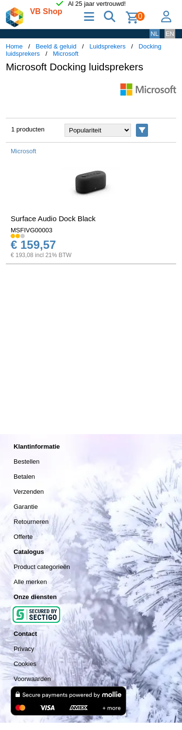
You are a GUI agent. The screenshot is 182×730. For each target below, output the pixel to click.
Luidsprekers (107, 46)
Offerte (23, 536)
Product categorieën (42, 566)
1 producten (28, 129)
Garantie (26, 506)
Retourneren (31, 521)
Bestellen (26, 461)
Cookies (25, 663)
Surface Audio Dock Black (53, 218)
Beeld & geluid (56, 46)
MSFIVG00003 (31, 230)
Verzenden (29, 491)
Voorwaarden (32, 678)
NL (154, 33)
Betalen (24, 476)
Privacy (24, 648)
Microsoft (66, 53)
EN (169, 33)
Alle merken (30, 581)
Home (14, 46)
